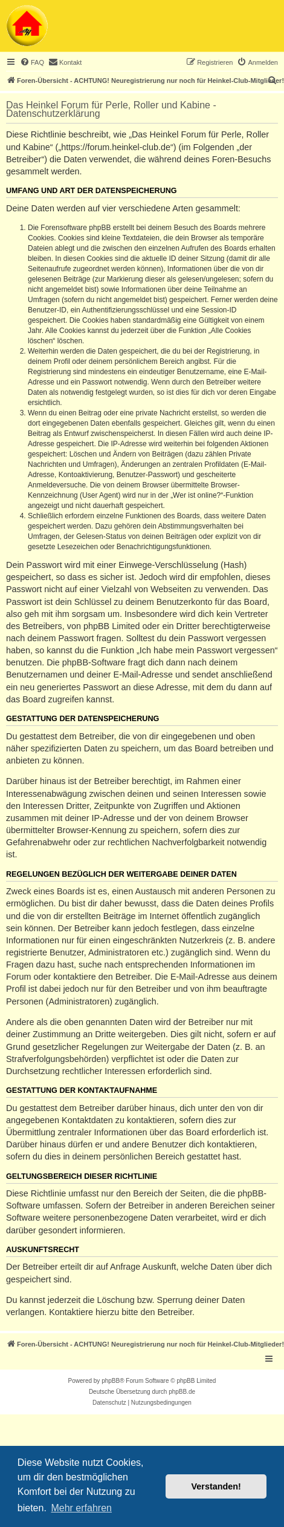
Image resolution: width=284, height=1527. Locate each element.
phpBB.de (182, 1391)
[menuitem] (32, 62)
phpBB (111, 1380)
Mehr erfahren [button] (81, 1508)
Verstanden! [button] (216, 1486)
